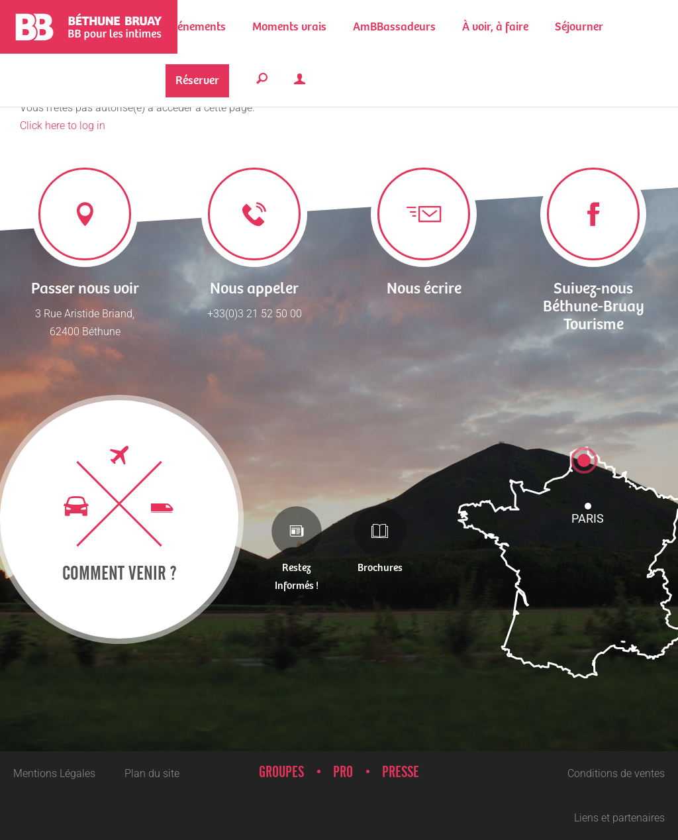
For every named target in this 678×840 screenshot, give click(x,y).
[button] (289, 27)
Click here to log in (62, 125)
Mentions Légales (54, 773)
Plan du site (151, 773)
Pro (343, 772)
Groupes (281, 772)
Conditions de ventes (616, 773)
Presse (400, 772)
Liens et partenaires (619, 818)
